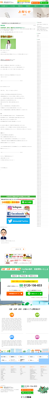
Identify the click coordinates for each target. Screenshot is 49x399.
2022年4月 (39, 108)
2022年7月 (39, 104)
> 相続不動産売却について (33, 375)
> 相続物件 (2, 372)
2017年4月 (39, 192)
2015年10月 (39, 217)
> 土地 (20, 374)
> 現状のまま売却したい (13, 372)
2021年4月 (39, 125)
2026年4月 (39, 41)
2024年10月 (39, 66)
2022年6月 (39, 105)
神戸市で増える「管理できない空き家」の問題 (42, 30)
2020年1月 (39, 146)
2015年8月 (39, 220)
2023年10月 (39, 83)
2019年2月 (39, 161)
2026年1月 (39, 45)
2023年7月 (39, 87)
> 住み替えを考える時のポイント (34, 379)
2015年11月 (39, 216)
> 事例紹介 (2, 374)
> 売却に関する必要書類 (32, 372)
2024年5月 (39, 73)
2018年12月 (39, 164)
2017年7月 (39, 188)
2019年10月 (39, 150)
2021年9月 (39, 118)
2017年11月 (39, 182)
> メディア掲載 (2, 379)
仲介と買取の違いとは (39, 26)
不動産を (20, 6)
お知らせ (38, 36)
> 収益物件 (42, 375)
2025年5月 (39, 56)
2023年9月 (39, 84)
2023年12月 (39, 80)
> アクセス (2, 380)
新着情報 (3, 25)
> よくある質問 (2, 375)
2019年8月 (39, 153)
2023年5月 (39, 90)
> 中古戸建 (42, 372)
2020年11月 (39, 132)
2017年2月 (39, 195)
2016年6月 (39, 206)
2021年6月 (39, 122)
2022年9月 (39, 101)
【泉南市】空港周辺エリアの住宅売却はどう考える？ (42, 24)
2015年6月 (39, 223)
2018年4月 (39, 175)
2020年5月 (39, 140)
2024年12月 (39, 63)
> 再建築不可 (21, 373)
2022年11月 (39, 98)
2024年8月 (39, 69)
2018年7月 (39, 171)
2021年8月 (39, 119)
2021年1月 (39, 129)
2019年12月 (39, 147)
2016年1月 (39, 213)
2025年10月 (39, 49)
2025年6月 (39, 55)
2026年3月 (39, 42)
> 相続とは (31, 374)
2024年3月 (39, 76)
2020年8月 (39, 136)
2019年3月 (39, 160)
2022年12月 (39, 97)
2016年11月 (39, 199)
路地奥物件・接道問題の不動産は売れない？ (42, 29)
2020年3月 (39, 143)
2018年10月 (39, 167)
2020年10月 (39, 133)
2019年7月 (39, 154)
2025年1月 (39, 62)
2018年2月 (39, 178)
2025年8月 (39, 52)
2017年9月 (39, 185)
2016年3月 (39, 210)
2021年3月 (39, 126)
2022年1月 (39, 112)
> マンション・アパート (23, 372)
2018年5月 (39, 174)
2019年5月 (39, 157)
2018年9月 (39, 168)
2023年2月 (39, 94)
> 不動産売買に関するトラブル (33, 373)
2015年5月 (39, 224)
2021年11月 (39, 115)
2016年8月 (39, 203)
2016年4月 (39, 209)
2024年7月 (39, 70)
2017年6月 (39, 189)
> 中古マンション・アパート (44, 373)
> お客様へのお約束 (3, 373)
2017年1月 (39, 196)
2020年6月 (39, 139)
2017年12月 (39, 181)
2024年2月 (39, 77)
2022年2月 (39, 111)
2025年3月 (39, 59)
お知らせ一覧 (18, 249)
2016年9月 (39, 202)
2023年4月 (39, 91)
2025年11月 (39, 48)
